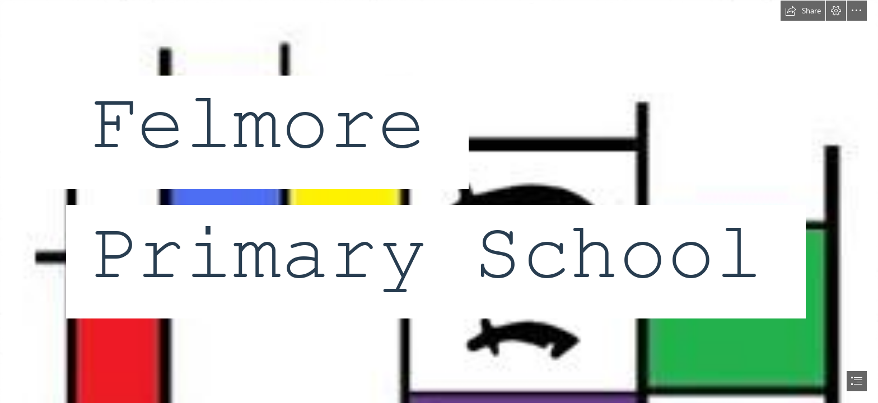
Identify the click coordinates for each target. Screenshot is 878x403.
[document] (439, 201)
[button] (803, 11)
